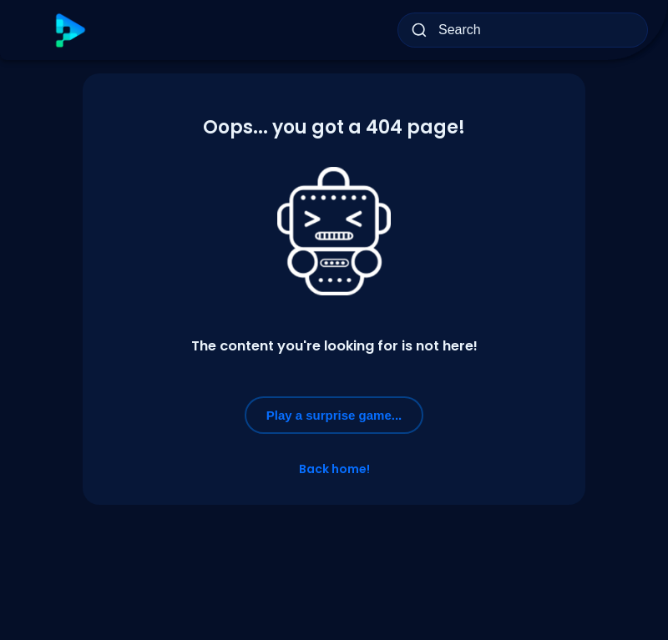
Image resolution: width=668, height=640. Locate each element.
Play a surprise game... (334, 415)
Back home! (334, 469)
